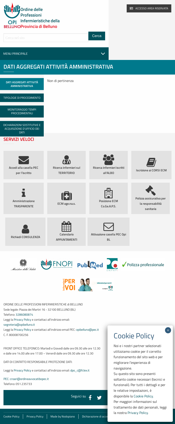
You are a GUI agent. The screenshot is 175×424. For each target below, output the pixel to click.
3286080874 (24, 314)
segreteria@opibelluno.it (19, 324)
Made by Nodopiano (62, 416)
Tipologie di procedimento (21, 97)
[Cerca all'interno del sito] (45, 37)
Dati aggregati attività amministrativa (22, 84)
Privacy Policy (22, 319)
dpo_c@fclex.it (79, 370)
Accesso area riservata (149, 8)
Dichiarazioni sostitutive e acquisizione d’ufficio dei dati (21, 128)
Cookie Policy (11, 416)
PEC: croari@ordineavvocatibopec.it (26, 378)
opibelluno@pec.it (87, 329)
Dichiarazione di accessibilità (99, 416)
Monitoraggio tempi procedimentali (22, 111)
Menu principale (54, 53)
